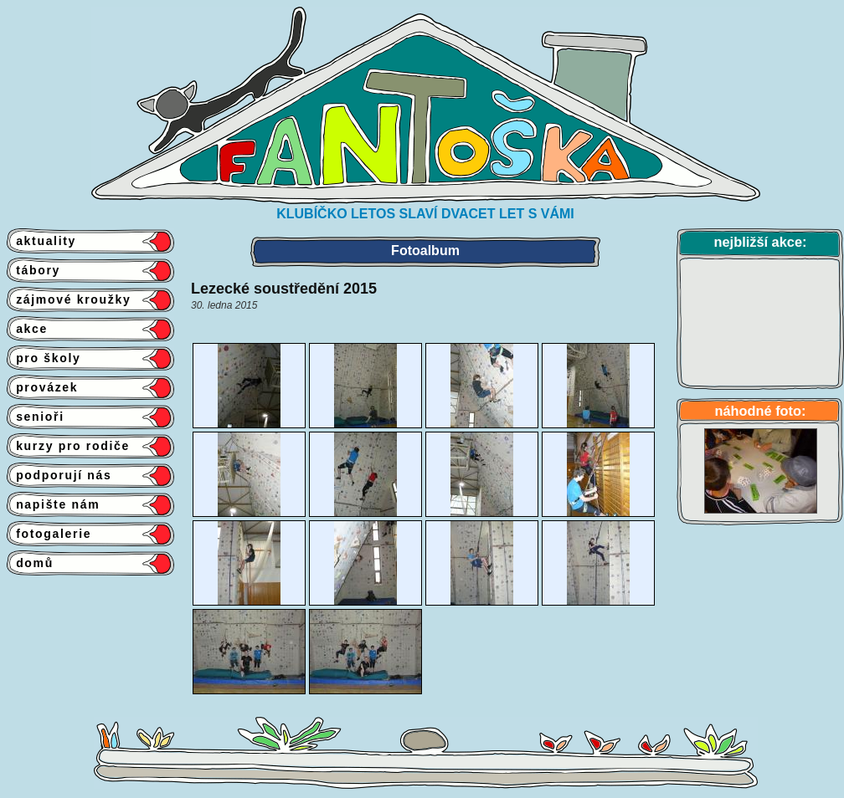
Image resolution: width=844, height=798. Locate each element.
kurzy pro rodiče (68, 446)
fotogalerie (49, 533)
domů (30, 563)
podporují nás (59, 475)
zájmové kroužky (69, 299)
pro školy (44, 358)
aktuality (41, 241)
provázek (42, 387)
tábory (33, 270)
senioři (35, 416)
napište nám (53, 504)
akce (27, 328)
